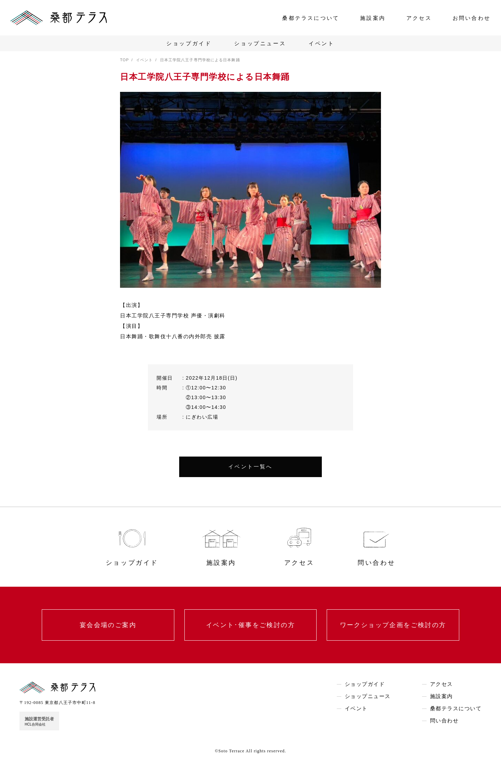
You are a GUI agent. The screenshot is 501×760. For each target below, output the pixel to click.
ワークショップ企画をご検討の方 (393, 625)
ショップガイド (189, 43)
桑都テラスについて (310, 18)
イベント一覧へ (250, 466)
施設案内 (372, 18)
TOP (124, 60)
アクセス (419, 18)
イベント (321, 43)
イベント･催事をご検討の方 (250, 625)
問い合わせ (444, 720)
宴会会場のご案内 (108, 625)
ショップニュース (260, 43)
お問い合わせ (472, 18)
